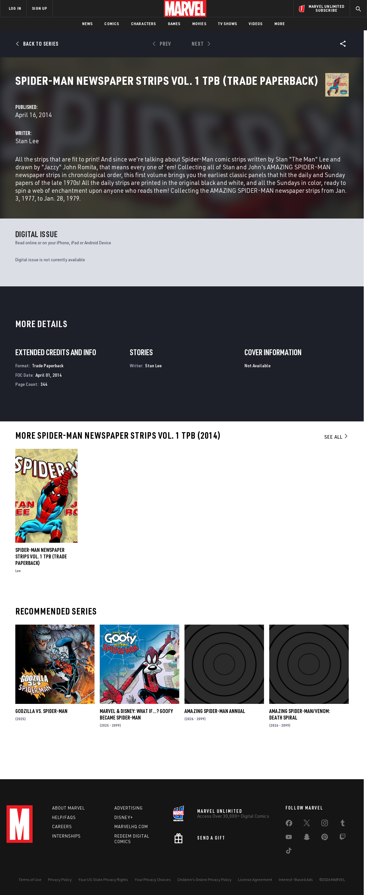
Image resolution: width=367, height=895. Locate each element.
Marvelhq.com (131, 826)
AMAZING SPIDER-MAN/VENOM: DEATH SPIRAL (299, 743)
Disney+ (123, 817)
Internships (66, 836)
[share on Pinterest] (324, 838)
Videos (255, 23)
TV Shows (227, 23)
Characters (143, 23)
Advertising (128, 808)
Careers (62, 826)
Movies (199, 23)
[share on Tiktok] (289, 852)
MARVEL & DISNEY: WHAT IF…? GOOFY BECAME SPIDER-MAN (136, 743)
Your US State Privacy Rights (103, 879)
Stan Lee (131, 154)
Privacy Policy (60, 879)
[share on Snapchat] (306, 838)
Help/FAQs (64, 817)
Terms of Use (30, 879)
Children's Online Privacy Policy (204, 879)
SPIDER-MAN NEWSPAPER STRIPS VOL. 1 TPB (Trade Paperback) (41, 585)
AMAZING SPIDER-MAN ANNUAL (214, 739)
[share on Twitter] (306, 824)
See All (336, 465)
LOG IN (15, 8)
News (87, 23)
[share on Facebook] (289, 824)
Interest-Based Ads (296, 879)
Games (174, 23)
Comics (111, 23)
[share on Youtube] (289, 838)
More (279, 23)
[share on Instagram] (324, 824)
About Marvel (68, 808)
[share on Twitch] (342, 838)
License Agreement (255, 879)
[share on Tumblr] (342, 824)
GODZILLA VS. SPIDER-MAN (41, 739)
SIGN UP (39, 8)
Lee (18, 599)
